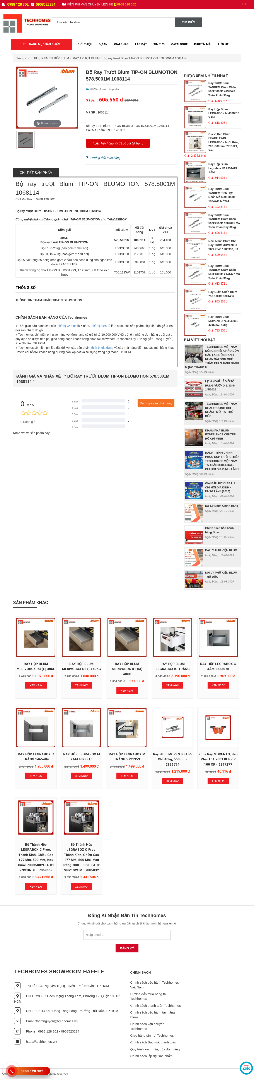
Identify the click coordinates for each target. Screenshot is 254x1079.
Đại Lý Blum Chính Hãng (221, 505)
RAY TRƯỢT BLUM (86, 58)
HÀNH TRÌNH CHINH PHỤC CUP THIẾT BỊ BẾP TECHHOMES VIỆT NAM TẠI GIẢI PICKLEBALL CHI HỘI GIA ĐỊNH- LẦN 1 (222, 461)
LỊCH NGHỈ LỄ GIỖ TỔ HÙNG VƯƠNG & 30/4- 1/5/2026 (220, 385)
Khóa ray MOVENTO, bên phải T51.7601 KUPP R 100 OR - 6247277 (218, 759)
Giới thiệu (84, 44)
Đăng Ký (127, 948)
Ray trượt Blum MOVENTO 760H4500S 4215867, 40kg (223, 320)
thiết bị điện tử (100, 326)
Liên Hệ (223, 44)
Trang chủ (23, 58)
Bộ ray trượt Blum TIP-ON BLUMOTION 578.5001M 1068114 (145, 58)
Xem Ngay (36, 685)
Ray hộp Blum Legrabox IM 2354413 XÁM (222, 168)
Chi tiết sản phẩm (36, 173)
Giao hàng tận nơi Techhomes (152, 1035)
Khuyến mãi (202, 44)
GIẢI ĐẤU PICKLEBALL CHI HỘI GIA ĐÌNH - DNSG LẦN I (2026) (220, 487)
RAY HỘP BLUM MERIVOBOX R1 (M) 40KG (127, 669)
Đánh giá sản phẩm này (156, 403)
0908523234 (43, 4)
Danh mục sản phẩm (41, 44)
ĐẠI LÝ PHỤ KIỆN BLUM (221, 550)
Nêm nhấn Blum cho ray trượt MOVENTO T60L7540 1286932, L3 (223, 245)
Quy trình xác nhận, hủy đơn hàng (155, 1049)
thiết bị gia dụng (102, 347)
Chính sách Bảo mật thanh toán (153, 1042)
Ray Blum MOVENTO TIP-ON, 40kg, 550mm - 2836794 (172, 759)
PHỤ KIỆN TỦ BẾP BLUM (51, 58)
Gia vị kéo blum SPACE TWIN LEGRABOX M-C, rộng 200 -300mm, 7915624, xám (223, 142)
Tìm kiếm (188, 22)
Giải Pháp (121, 44)
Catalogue (179, 44)
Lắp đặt (141, 44)
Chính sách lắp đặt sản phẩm (151, 1056)
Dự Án (103, 44)
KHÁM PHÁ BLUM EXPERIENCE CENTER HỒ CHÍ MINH (220, 434)
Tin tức (159, 44)
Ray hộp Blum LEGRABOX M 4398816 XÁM (223, 113)
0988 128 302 (15, 4)
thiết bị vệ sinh (67, 326)
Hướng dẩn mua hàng (103, 158)
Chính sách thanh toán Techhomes (155, 1005)
